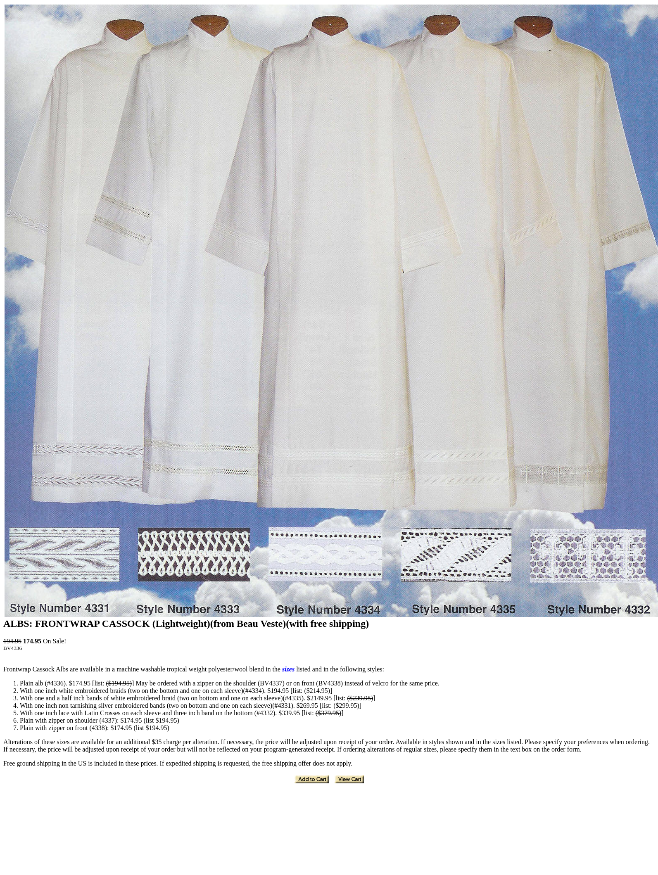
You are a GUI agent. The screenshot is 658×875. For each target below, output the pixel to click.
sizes (288, 669)
